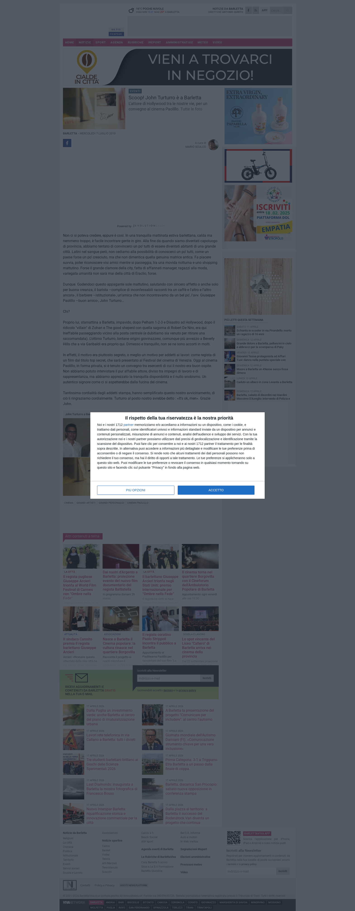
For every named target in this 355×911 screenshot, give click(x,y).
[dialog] (177, 455)
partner (129, 424)
